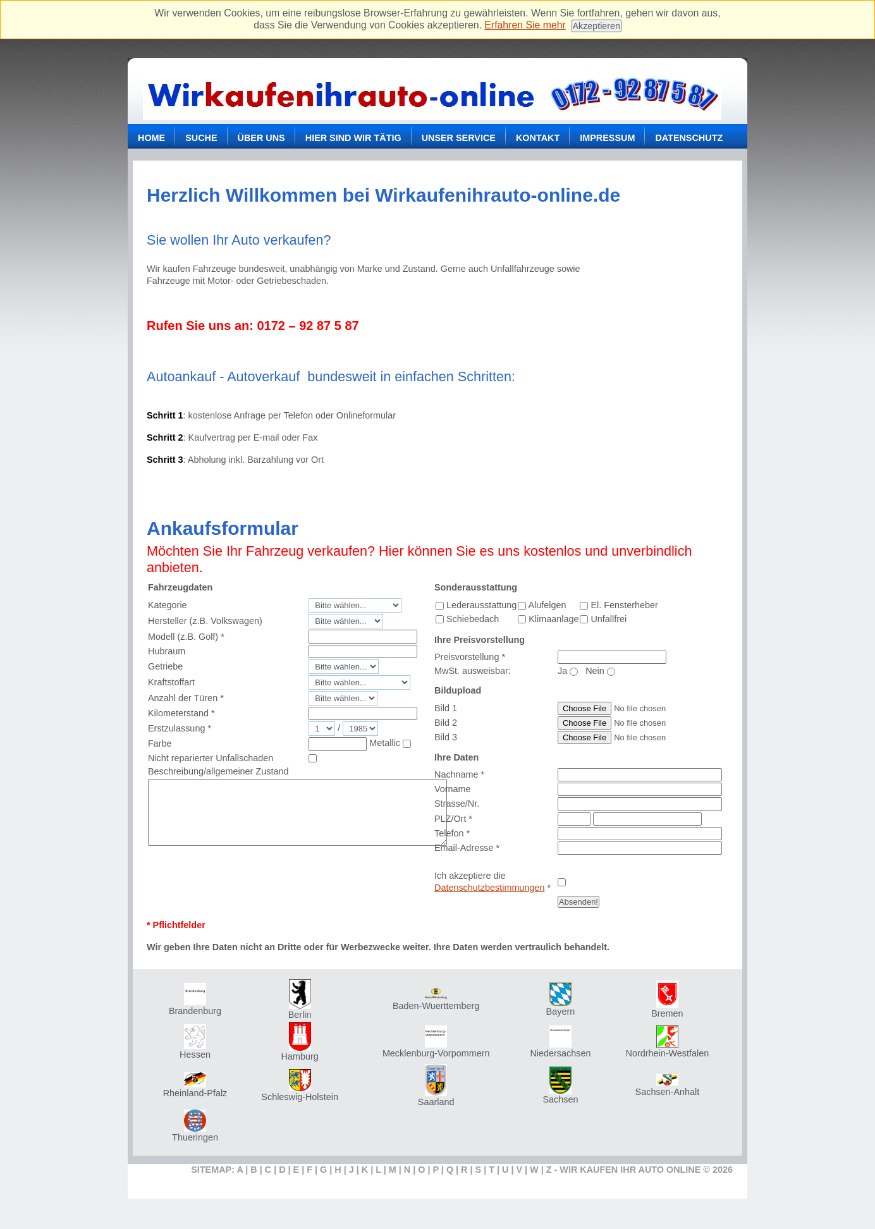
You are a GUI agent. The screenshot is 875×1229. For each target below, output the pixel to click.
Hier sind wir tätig (353, 138)
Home (151, 138)
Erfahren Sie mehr (524, 25)
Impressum (607, 138)
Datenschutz (689, 138)
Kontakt (538, 138)
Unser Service (459, 138)
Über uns (261, 138)
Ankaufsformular (222, 528)
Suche (201, 138)
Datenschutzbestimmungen (489, 888)
